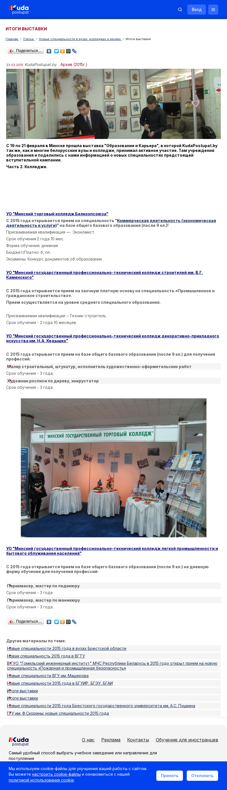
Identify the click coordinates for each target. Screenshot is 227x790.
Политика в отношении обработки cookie (52, 761)
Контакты (161, 713)
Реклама (178, 704)
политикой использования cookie (57, 782)
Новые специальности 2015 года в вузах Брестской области (66, 636)
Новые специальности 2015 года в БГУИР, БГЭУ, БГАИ (60, 660)
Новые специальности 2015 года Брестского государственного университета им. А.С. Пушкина (101, 674)
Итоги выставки (22, 665)
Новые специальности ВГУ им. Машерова (48, 655)
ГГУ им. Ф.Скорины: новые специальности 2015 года (58, 679)
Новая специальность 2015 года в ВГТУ (46, 641)
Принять (167, 776)
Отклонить (200, 776)
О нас (156, 704)
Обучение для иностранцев (181, 722)
